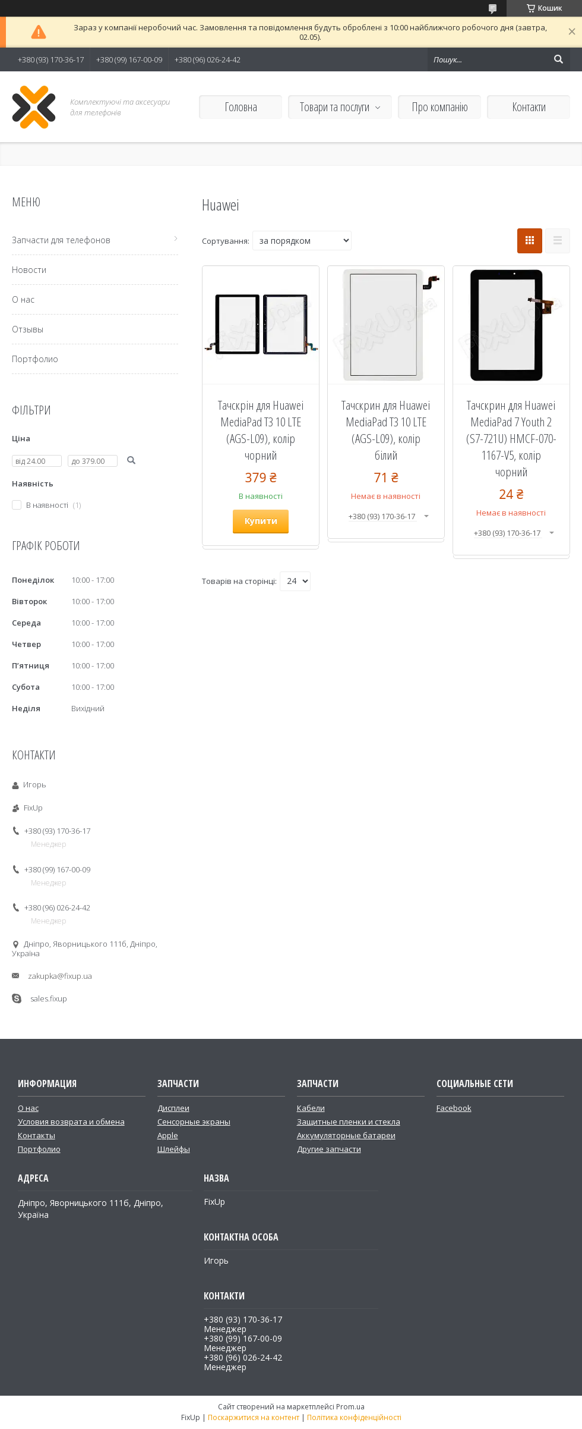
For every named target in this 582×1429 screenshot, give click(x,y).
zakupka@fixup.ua (60, 976)
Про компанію (440, 107)
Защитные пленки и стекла (348, 1121)
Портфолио (35, 359)
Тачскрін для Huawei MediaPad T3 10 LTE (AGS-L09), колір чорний (260, 430)
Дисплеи (173, 1108)
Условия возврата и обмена (71, 1121)
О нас (23, 299)
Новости (29, 269)
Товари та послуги (334, 107)
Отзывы (27, 329)
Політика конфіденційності (354, 1417)
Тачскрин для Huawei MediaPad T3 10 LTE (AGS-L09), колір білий (385, 430)
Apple (167, 1135)
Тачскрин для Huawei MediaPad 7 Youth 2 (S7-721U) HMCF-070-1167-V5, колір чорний (511, 438)
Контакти (529, 107)
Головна (240, 107)
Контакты (36, 1135)
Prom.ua (350, 1407)
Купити (261, 520)
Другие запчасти (329, 1149)
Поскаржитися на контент (253, 1417)
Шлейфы (173, 1149)
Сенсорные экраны (193, 1121)
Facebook (454, 1108)
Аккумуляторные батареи (346, 1135)
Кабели (311, 1108)
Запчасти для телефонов (61, 240)
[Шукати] (558, 59)
